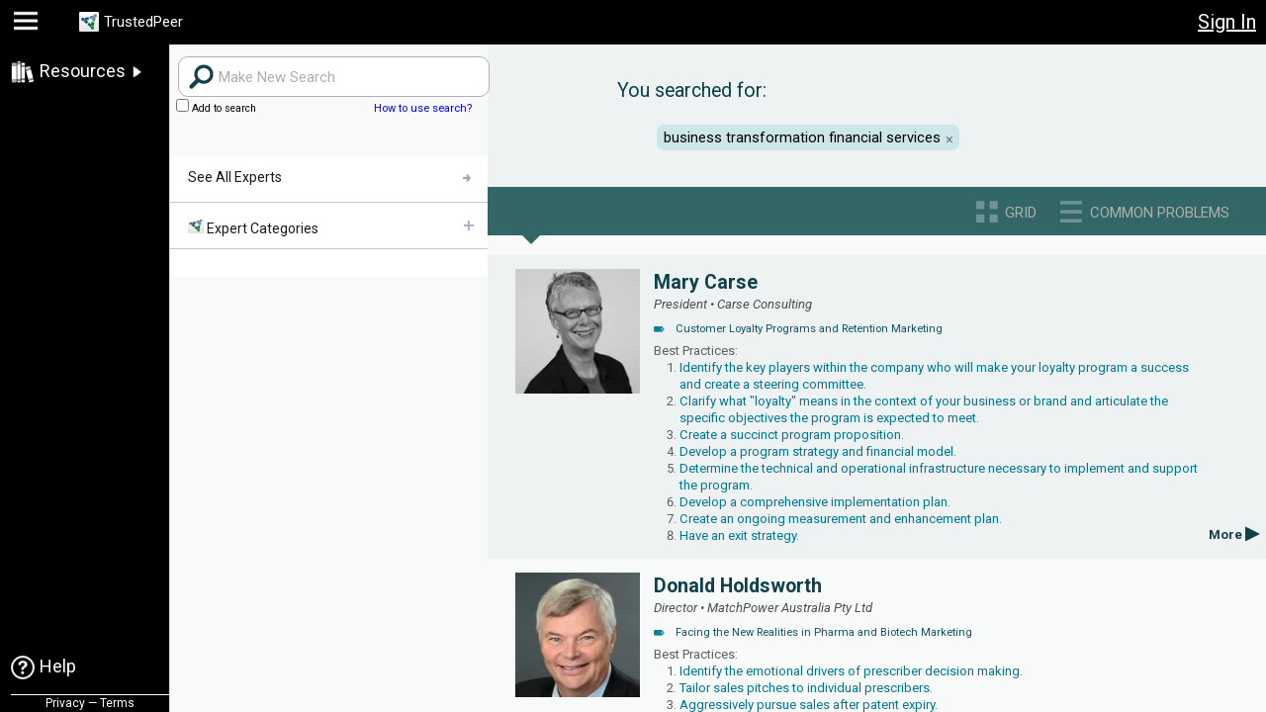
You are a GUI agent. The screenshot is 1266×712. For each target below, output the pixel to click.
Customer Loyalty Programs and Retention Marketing (809, 328)
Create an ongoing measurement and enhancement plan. (840, 518)
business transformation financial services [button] (802, 137)
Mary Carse (706, 282)
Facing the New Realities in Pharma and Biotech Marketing (824, 632)
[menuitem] (328, 226)
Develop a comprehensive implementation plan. (814, 501)
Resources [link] (83, 70)
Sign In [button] (1227, 22)
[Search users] (334, 76)
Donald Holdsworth (738, 586)
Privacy (65, 703)
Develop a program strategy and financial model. (817, 451)
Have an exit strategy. (739, 535)
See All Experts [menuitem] (235, 177)
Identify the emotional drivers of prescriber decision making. (851, 671)
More (1234, 534)
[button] (28, 25)
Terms (117, 703)
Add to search (216, 108)
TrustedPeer (155, 22)
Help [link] (58, 666)
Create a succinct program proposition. (791, 434)
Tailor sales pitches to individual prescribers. (806, 687)
